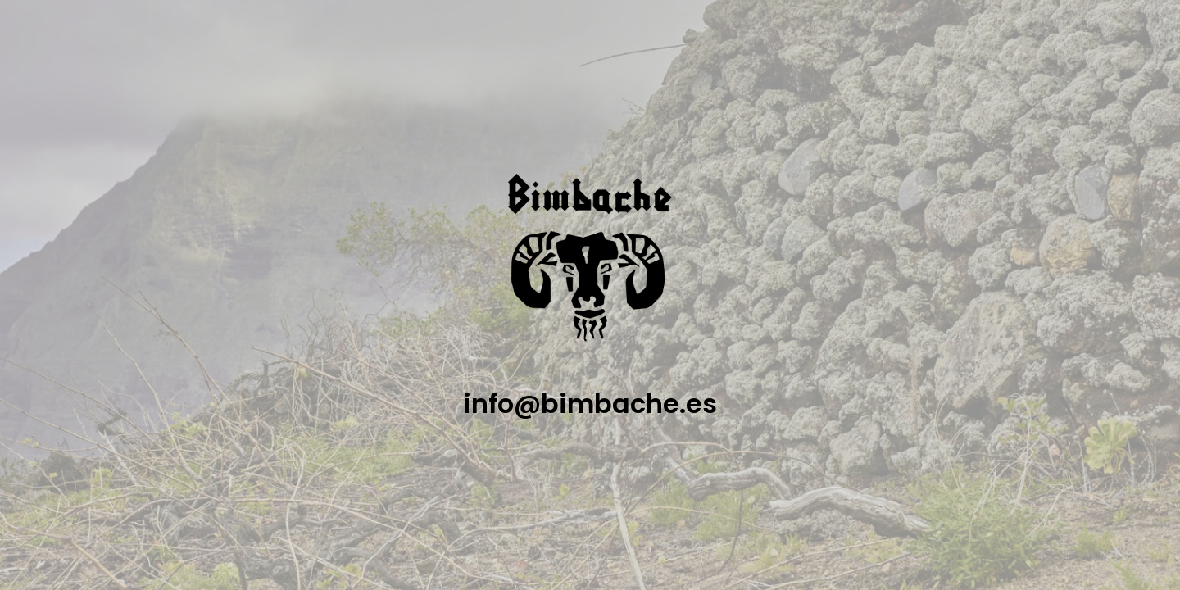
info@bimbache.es (590, 403)
